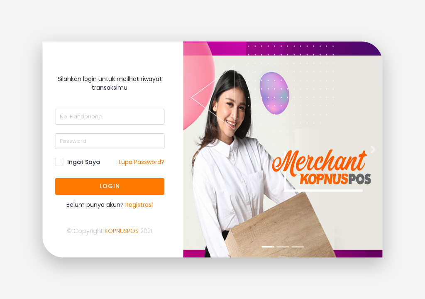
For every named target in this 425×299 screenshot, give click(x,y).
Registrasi (139, 205)
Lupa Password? (141, 162)
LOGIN (110, 186)
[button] (198, 149)
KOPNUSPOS (122, 231)
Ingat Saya (83, 162)
